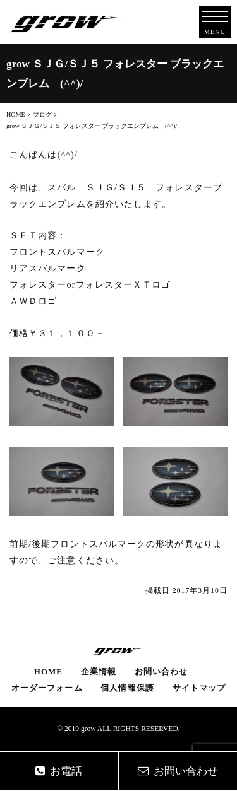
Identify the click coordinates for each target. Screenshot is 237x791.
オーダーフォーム (47, 688)
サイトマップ (199, 688)
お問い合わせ (161, 671)
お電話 (58, 771)
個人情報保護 (127, 688)
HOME (48, 671)
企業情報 (98, 671)
